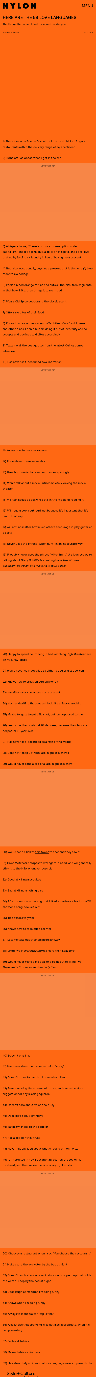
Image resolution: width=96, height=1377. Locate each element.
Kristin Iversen (12, 32)
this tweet (42, 851)
